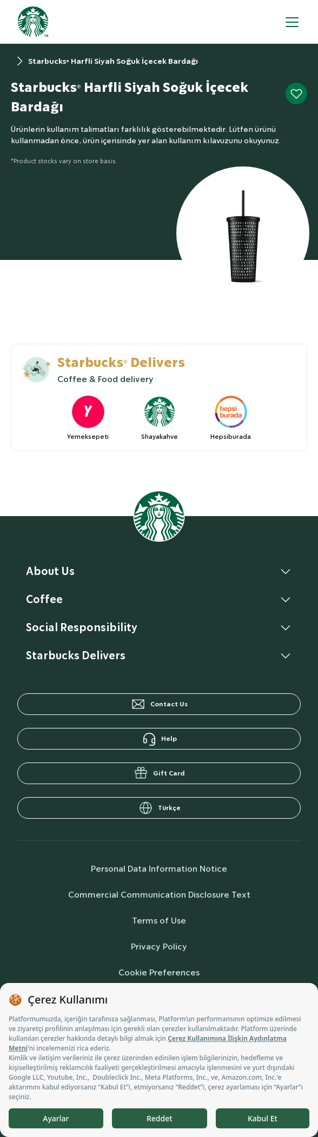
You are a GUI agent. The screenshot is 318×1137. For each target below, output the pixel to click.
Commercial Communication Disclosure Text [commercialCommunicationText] (159, 894)
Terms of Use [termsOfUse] (159, 920)
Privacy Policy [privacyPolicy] (159, 946)
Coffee (44, 599)
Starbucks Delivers (75, 655)
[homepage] (33, 21)
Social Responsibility (81, 627)
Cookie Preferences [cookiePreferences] (159, 972)
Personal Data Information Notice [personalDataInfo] (159, 868)
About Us (50, 571)
